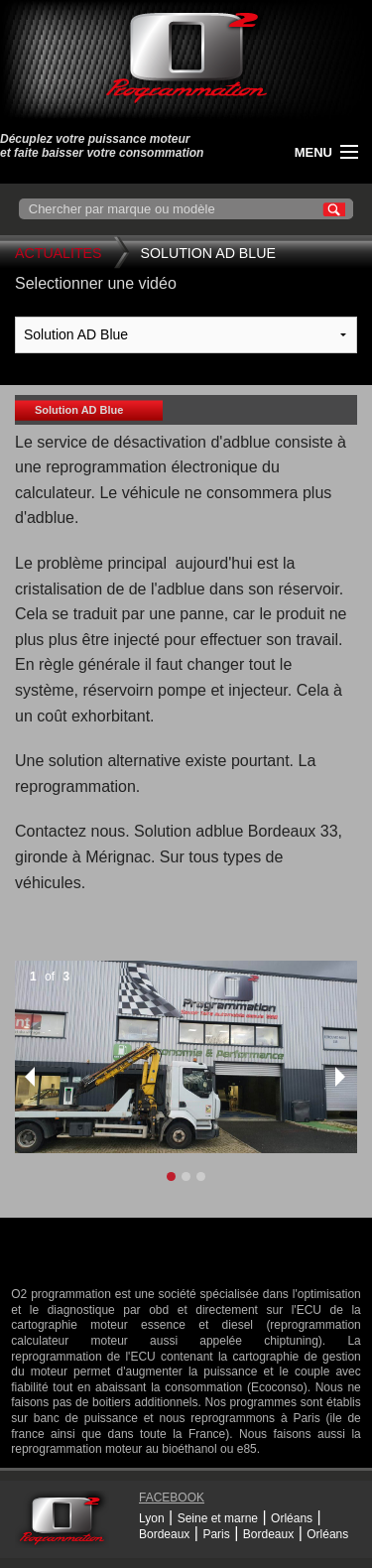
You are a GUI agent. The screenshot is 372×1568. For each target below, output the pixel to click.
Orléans (291, 1518)
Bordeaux (164, 1534)
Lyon (152, 1518)
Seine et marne (218, 1518)
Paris (215, 1534)
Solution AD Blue (208, 253)
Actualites (58, 253)
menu (313, 152)
